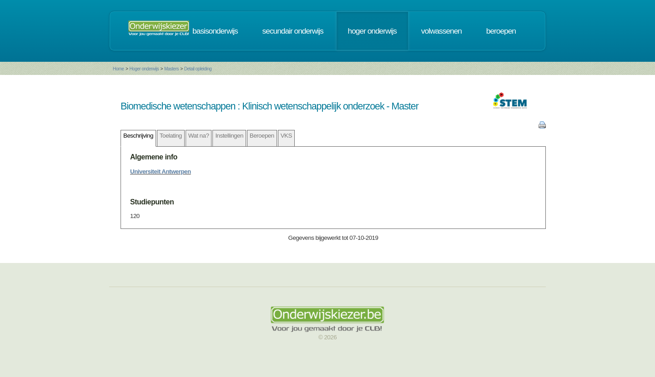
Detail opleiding (198, 68)
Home (118, 68)
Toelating (171, 135)
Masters (171, 68)
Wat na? (198, 135)
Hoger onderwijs (144, 68)
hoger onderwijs (372, 30)
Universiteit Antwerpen (160, 171)
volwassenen (441, 30)
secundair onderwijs (292, 30)
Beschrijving (138, 135)
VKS (286, 135)
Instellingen (229, 135)
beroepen (501, 30)
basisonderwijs (215, 30)
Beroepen (262, 135)
